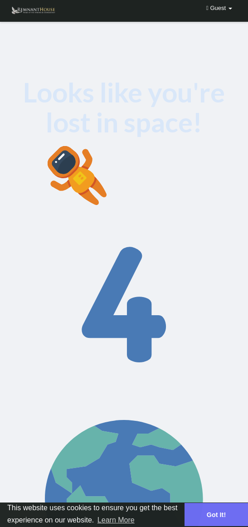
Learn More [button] (116, 520)
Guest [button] (219, 8)
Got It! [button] (216, 514)
